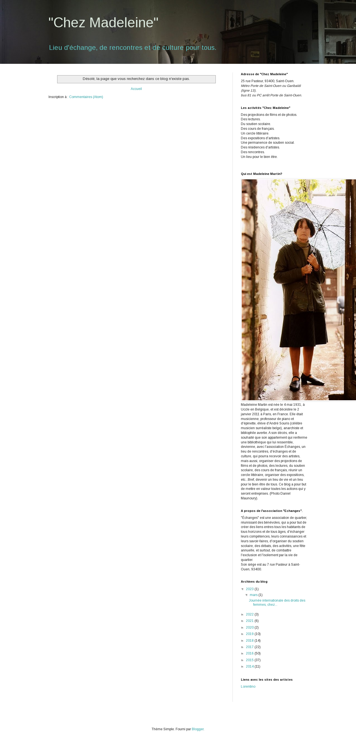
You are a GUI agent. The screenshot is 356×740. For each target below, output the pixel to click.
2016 (250, 653)
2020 (250, 627)
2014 (250, 666)
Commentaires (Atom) (86, 97)
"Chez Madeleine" (103, 22)
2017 (250, 647)
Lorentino (248, 686)
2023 (250, 589)
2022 (250, 614)
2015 (250, 660)
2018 (250, 641)
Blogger (198, 729)
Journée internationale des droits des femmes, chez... (277, 602)
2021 (250, 621)
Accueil (136, 89)
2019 (250, 634)
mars (254, 595)
